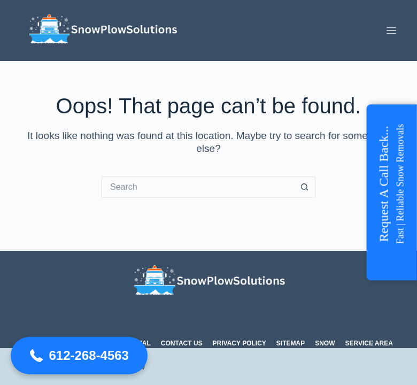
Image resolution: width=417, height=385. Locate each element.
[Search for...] (198, 187)
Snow (325, 343)
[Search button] (304, 187)
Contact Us (182, 343)
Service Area (369, 343)
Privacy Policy (239, 343)
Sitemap (290, 343)
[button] (79, 355)
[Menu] (391, 30)
